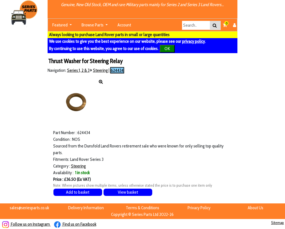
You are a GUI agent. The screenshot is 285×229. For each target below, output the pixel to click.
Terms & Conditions (142, 207)
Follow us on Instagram (26, 224)
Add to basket (77, 192)
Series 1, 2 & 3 (78, 70)
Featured (60, 25)
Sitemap (277, 222)
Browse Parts (93, 25)
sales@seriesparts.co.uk (29, 207)
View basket (128, 192)
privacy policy (193, 41)
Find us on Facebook (75, 224)
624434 (117, 70)
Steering (100, 70)
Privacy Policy (199, 207)
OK (167, 48)
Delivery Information (86, 207)
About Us (255, 207)
